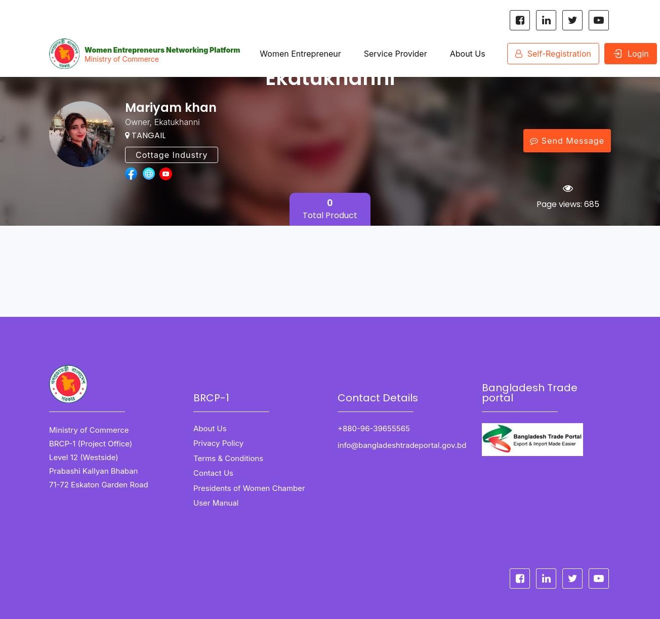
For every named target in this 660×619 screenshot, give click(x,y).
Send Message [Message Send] (567, 141)
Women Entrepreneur (300, 54)
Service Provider (395, 54)
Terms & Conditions (228, 458)
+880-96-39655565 (375, 428)
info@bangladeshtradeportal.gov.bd (402, 445)
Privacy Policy (218, 443)
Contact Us (213, 473)
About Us (467, 54)
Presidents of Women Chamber (249, 488)
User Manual (215, 503)
